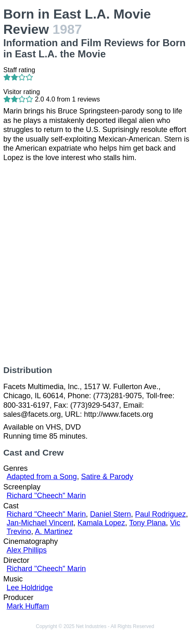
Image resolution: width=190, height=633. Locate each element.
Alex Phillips (27, 550)
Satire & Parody (107, 476)
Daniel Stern (110, 514)
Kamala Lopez (101, 523)
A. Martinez (53, 531)
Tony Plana (147, 523)
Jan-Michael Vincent (40, 523)
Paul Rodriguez (160, 514)
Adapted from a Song (42, 476)
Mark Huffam (28, 606)
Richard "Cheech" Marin (46, 495)
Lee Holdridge (30, 587)
